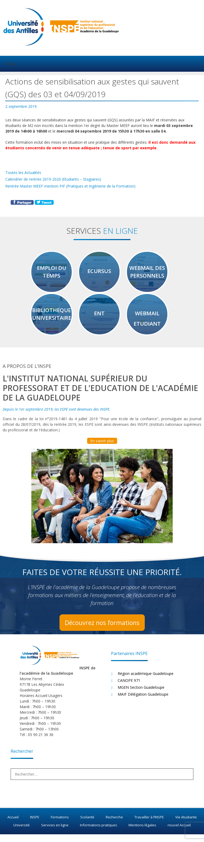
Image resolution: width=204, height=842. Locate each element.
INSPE (34, 820)
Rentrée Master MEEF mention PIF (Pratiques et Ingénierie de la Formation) (70, 186)
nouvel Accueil (179, 828)
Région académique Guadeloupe (145, 676)
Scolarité (87, 820)
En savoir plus (102, 443)
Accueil (13, 820)
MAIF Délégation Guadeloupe (143, 697)
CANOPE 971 (129, 683)
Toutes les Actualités (23, 172)
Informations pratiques (98, 828)
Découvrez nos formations (102, 625)
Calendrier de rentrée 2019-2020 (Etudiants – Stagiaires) (53, 179)
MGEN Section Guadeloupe (141, 690)
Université (21, 828)
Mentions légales (142, 828)
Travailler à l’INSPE (149, 820)
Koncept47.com (125, 839)
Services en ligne (55, 828)
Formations (60, 820)
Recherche (114, 820)
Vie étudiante (186, 820)
